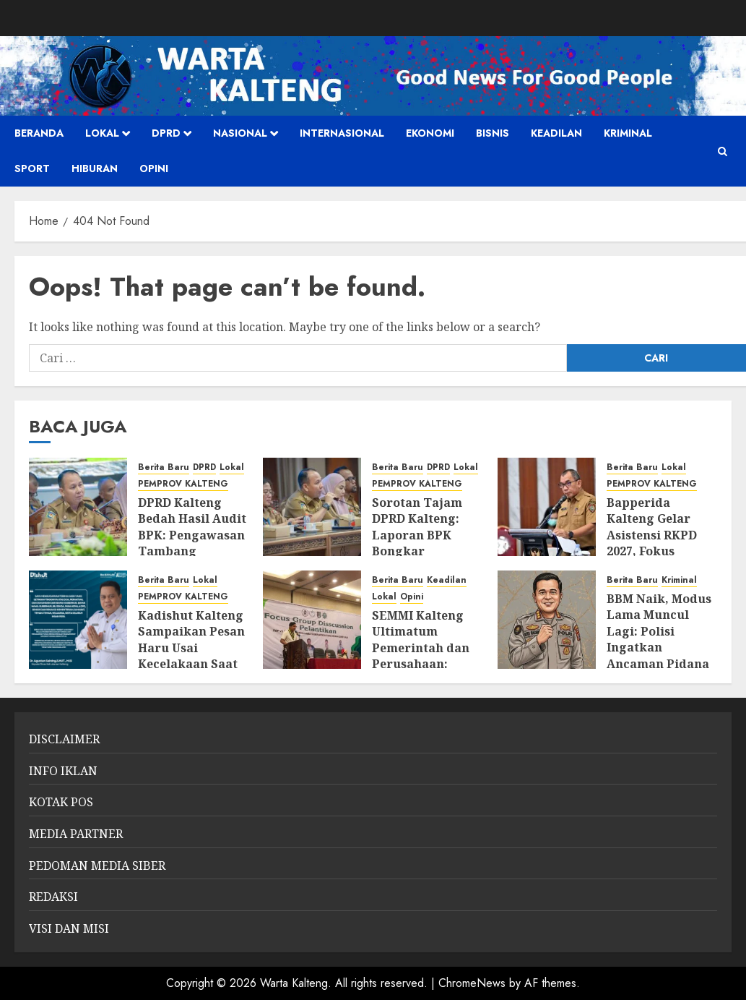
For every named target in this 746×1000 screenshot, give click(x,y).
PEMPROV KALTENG (183, 484)
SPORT (32, 168)
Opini (153, 168)
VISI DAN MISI (69, 928)
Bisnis (492, 133)
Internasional (342, 133)
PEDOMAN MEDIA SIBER (97, 865)
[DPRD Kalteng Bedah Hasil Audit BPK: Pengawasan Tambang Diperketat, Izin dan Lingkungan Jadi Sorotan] (78, 507)
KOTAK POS (61, 802)
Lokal (102, 133)
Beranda (39, 133)
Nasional (240, 133)
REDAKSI (53, 897)
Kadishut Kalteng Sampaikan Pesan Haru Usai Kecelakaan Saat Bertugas (191, 647)
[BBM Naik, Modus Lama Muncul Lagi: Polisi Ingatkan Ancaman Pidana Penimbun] (547, 619)
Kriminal (628, 133)
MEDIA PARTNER (76, 834)
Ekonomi (430, 133)
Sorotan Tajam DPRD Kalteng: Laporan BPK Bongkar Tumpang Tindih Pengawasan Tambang (423, 551)
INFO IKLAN (63, 771)
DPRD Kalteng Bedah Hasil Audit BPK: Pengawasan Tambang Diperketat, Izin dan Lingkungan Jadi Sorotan (192, 551)
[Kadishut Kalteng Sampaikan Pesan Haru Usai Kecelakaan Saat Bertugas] (78, 619)
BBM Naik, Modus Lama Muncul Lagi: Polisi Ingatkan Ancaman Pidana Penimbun (659, 639)
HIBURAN (94, 168)
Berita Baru (163, 467)
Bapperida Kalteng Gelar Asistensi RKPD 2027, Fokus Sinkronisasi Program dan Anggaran (652, 551)
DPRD (166, 133)
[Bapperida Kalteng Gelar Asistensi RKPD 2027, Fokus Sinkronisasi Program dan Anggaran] (547, 507)
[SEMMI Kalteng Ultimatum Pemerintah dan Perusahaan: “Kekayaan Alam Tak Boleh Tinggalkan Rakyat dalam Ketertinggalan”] (312, 619)
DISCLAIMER (64, 739)
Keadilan (556, 133)
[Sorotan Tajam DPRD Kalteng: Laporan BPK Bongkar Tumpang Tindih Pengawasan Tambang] (312, 507)
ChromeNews (472, 983)
